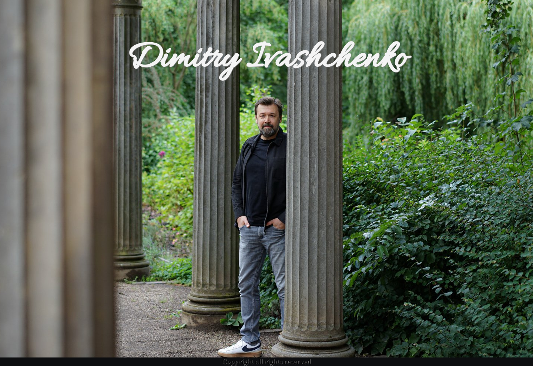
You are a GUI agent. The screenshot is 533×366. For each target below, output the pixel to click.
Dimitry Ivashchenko (266, 59)
